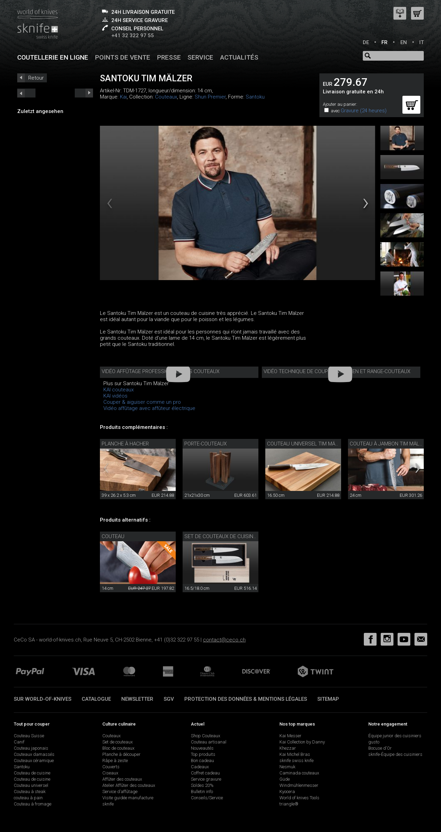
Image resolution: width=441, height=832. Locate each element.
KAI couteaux (118, 390)
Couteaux (166, 97)
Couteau (113, 536)
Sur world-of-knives (42, 699)
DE (366, 42)
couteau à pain (28, 797)
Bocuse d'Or (380, 748)
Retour (36, 78)
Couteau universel (31, 785)
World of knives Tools (299, 797)
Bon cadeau (202, 760)
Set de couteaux (117, 741)
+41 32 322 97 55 (132, 35)
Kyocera (287, 791)
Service (200, 57)
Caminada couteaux (299, 772)
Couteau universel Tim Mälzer (307, 444)
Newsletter (137, 699)
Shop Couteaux (205, 735)
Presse (169, 57)
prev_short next (84, 93)
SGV (169, 699)
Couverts (111, 766)
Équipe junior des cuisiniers (394, 735)
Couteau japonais (31, 748)
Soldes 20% (202, 785)
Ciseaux (110, 772)
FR (384, 42)
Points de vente (122, 57)
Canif (19, 741)
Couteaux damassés (34, 754)
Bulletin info (202, 791)
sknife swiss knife (296, 760)
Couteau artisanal (208, 741)
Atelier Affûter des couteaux (128, 785)
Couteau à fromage (32, 804)
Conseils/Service (207, 797)
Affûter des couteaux (122, 779)
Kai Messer (290, 735)
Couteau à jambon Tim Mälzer (389, 444)
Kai (123, 97)
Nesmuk (287, 766)
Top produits (203, 754)
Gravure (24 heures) (364, 110)
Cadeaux (200, 766)
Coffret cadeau (205, 772)
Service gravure (206, 779)
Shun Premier (210, 97)
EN (403, 42)
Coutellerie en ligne (52, 57)
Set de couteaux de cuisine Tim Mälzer (235, 536)
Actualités (239, 57)
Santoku (255, 97)
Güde (284, 779)
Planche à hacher (125, 444)
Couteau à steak (29, 791)
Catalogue (96, 699)
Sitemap (328, 699)
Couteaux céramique (34, 760)
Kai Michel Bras (294, 754)
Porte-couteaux (205, 444)
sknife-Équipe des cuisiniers (395, 754)
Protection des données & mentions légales (245, 699)
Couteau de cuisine (32, 772)
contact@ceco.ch (224, 640)
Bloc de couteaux (118, 748)
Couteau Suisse (29, 735)
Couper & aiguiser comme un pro (142, 402)
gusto (373, 741)
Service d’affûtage (119, 791)
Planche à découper (121, 754)
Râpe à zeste (115, 760)
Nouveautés (202, 748)
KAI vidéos (115, 396)
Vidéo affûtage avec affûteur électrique (149, 408)
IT (421, 42)
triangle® (288, 804)
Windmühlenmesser (298, 785)
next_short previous (26, 93)
